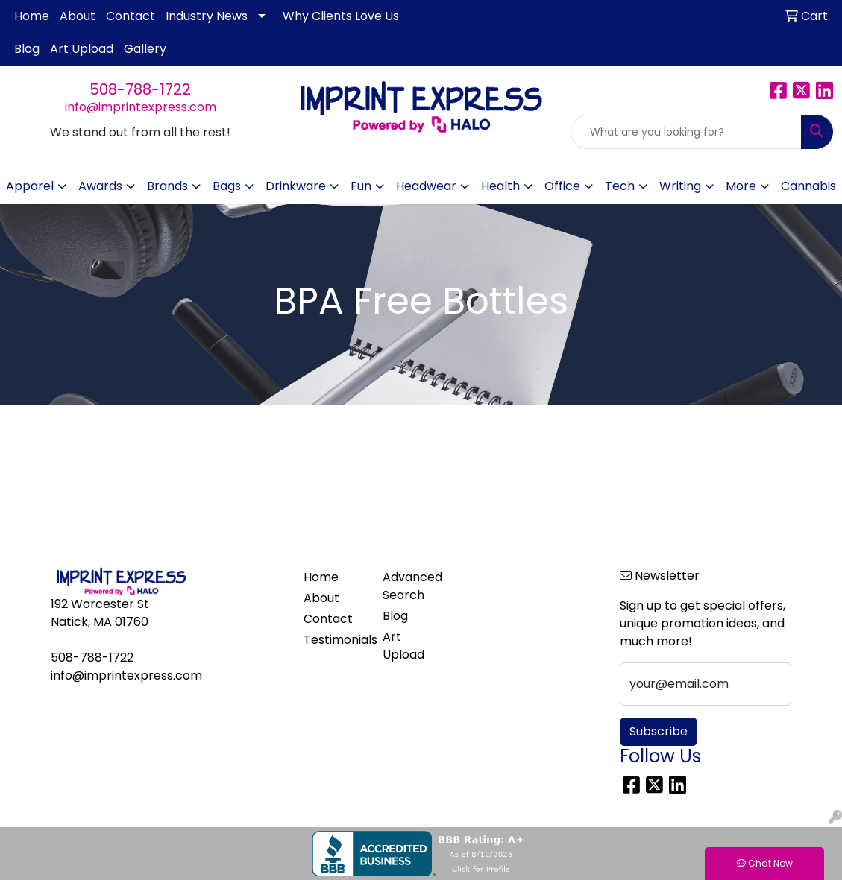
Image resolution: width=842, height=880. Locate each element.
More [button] (741, 185)
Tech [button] (620, 185)
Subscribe (658, 731)
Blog (27, 48)
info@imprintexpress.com (140, 106)
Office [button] (562, 185)
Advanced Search (412, 586)
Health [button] (500, 185)
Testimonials (334, 639)
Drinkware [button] (296, 185)
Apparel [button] (30, 185)
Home (31, 16)
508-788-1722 (140, 89)
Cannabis (808, 185)
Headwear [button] (426, 185)
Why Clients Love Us (341, 16)
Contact (130, 16)
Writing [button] (680, 185)
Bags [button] (227, 185)
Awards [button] (100, 185)
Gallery (145, 48)
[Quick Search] (686, 132)
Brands (167, 185)
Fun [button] (361, 185)
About (77, 16)
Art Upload (81, 48)
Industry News (207, 16)
